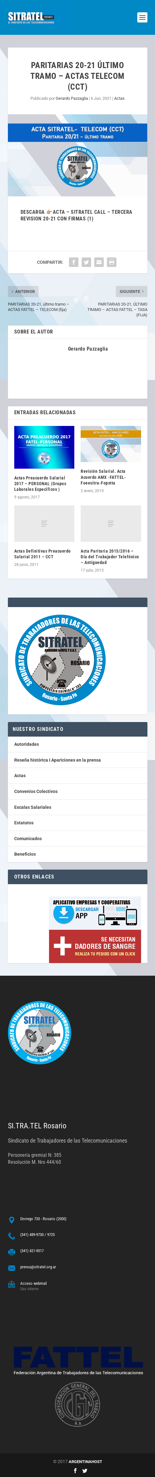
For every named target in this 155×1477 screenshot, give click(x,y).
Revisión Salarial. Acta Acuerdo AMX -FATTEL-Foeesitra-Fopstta (103, 477)
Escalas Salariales (32, 807)
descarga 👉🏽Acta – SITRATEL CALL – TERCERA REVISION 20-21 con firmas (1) (77, 215)
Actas (119, 98)
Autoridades (26, 744)
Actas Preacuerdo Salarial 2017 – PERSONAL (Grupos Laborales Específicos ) (40, 483)
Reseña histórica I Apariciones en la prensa (57, 760)
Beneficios (25, 854)
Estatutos (24, 822)
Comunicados (28, 838)
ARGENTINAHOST (85, 1461)
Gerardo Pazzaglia (72, 98)
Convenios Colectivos (36, 791)
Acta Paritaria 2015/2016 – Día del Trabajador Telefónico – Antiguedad (110, 556)
